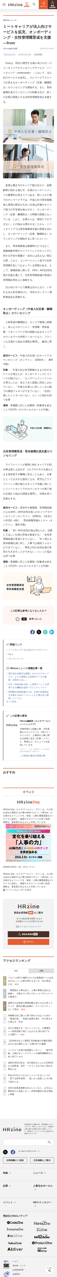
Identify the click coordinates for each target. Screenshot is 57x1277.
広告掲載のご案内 (41, 1160)
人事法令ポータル (43, 1188)
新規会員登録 (28, 934)
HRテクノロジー (42, 1204)
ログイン (28, 941)
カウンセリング (9, 54)
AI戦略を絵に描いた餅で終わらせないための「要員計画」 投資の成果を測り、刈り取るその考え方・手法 (30, 1018)
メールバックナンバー (28, 926)
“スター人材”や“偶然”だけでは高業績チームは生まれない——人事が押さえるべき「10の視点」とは (30, 980)
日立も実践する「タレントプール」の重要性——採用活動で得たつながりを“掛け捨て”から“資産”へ (29, 1031)
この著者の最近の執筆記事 (32, 755)
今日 (16, 971)
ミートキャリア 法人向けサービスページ (27, 650)
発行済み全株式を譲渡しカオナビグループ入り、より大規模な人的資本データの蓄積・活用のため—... (28, 676)
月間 (41, 971)
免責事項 (16, 1274)
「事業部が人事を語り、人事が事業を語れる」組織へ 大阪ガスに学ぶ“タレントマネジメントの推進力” (30, 993)
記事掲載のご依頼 (15, 1160)
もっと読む (11, 701)
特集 (7, 1173)
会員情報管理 (18, 1270)
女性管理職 (38, 54)
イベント (9, 1202)
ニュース (39, 1173)
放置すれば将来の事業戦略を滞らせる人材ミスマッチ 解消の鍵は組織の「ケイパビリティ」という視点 (30, 1006)
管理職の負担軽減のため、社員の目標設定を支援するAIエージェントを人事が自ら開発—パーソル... (28, 695)
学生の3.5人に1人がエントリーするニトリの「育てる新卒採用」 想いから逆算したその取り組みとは (30, 1078)
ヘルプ (15, 1261)
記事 (7, 1186)
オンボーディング (25, 54)
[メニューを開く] (4, 4)
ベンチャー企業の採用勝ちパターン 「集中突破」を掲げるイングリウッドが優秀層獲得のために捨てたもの (30, 1053)
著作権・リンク (19, 1266)
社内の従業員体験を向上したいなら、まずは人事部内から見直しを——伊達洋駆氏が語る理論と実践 (30, 1091)
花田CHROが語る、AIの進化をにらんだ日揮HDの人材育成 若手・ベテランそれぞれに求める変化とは (30, 1065)
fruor (10, 654)
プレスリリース (15, 658)
